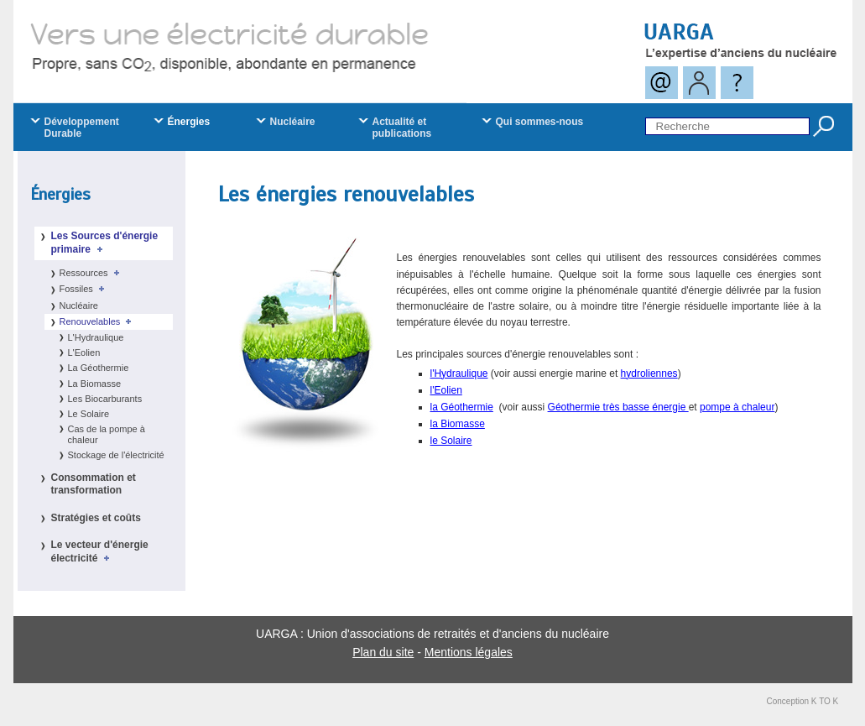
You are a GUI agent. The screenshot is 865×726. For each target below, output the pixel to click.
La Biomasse (95, 384)
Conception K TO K (803, 701)
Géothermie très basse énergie (618, 407)
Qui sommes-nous (540, 122)
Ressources (92, 273)
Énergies (60, 194)
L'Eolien (84, 352)
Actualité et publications (402, 127)
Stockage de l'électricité (116, 455)
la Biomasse (457, 424)
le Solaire (451, 441)
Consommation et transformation (93, 484)
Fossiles (85, 289)
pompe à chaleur (737, 407)
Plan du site (383, 652)
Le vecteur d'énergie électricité (100, 551)
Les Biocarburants (105, 399)
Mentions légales (469, 652)
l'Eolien (446, 390)
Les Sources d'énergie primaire (105, 242)
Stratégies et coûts (96, 518)
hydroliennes (649, 373)
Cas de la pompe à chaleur (106, 434)
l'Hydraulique (459, 373)
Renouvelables (99, 321)
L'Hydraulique (96, 337)
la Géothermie (461, 407)
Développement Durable (81, 127)
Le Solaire (89, 414)
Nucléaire (79, 305)
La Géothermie (98, 368)
